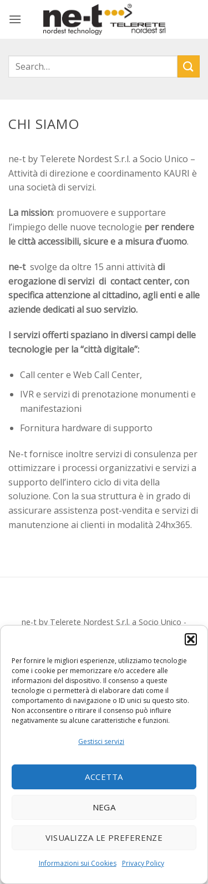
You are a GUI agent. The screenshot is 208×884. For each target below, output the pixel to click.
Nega (104, 807)
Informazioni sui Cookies (77, 863)
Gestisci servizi (101, 741)
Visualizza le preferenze (104, 837)
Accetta (104, 776)
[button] (190, 639)
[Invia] (188, 66)
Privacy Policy (143, 863)
